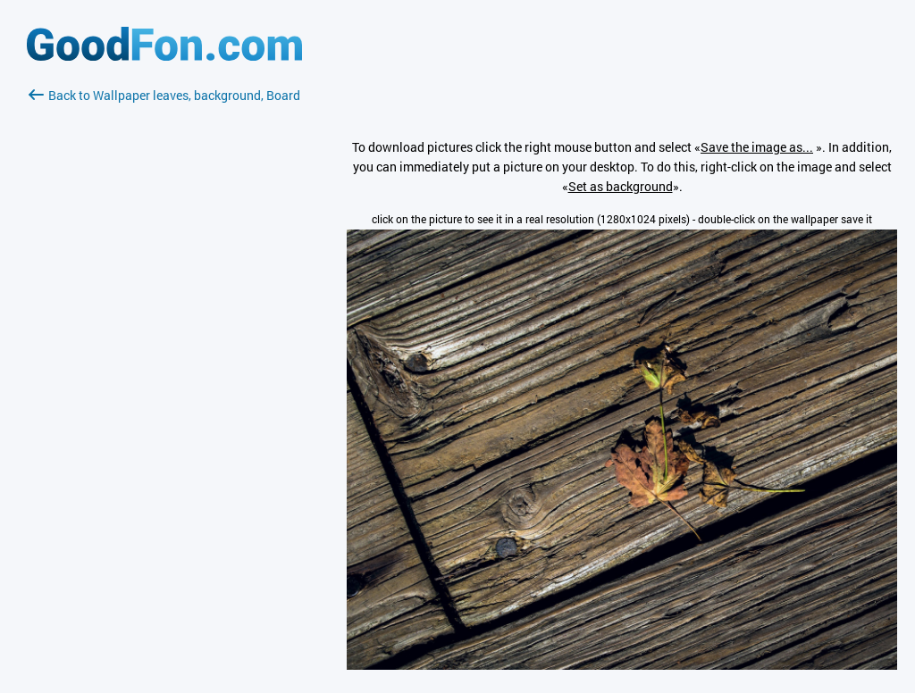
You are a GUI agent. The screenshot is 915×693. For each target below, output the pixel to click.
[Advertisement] (164, 317)
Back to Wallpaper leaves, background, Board (164, 95)
